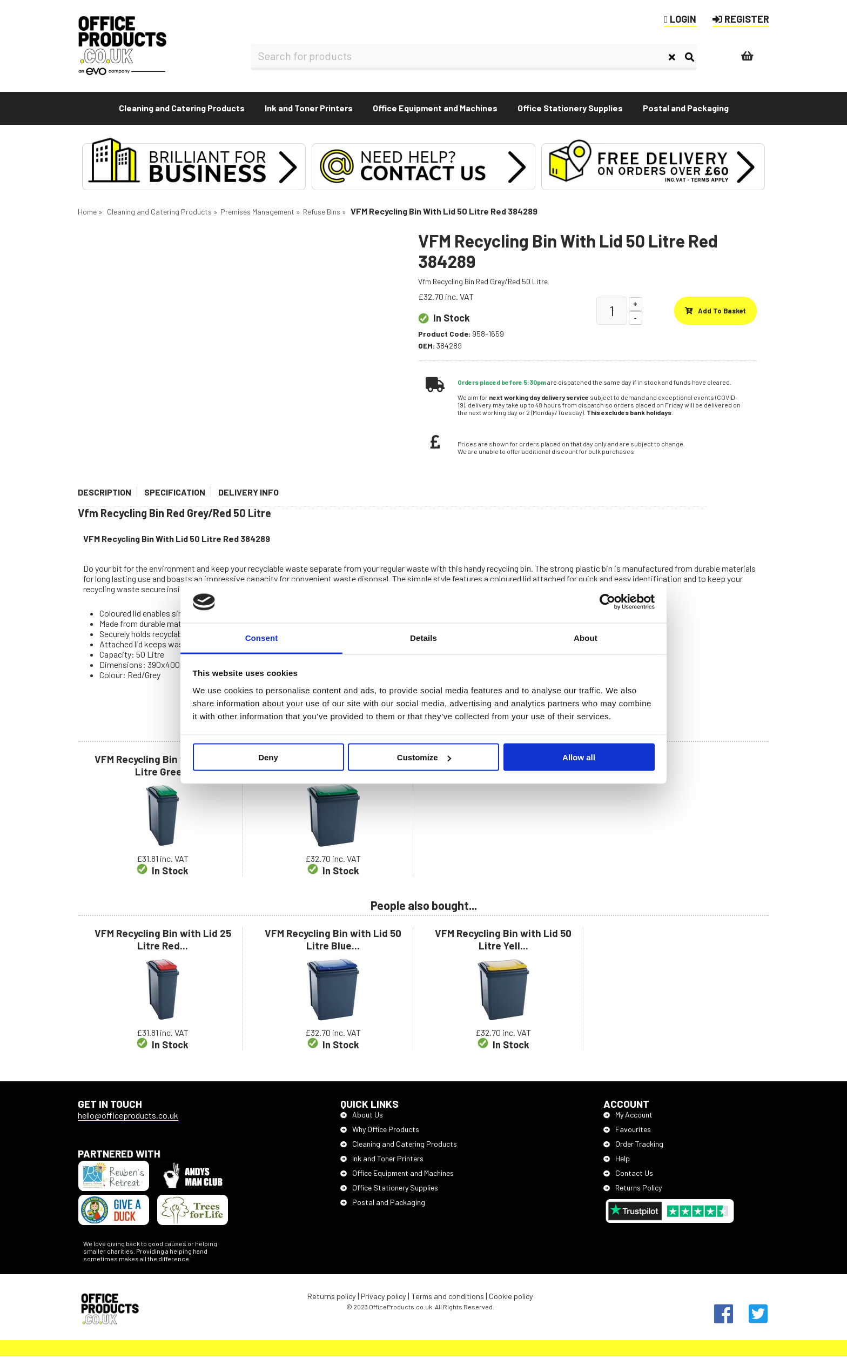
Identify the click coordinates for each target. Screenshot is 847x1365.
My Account (628, 1122)
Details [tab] (423, 637)
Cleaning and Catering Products (159, 219)
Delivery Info (248, 500)
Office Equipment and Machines (397, 1181)
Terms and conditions (447, 1304)
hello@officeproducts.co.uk (128, 1123)
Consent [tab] (261, 637)
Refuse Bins (321, 219)
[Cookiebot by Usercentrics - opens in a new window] (607, 602)
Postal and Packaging (382, 1210)
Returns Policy (632, 1195)
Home (87, 219)
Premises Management (257, 219)
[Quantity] (611, 319)
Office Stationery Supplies (389, 1195)
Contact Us (628, 1181)
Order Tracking (633, 1151)
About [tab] (585, 637)
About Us (361, 1122)
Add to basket (715, 319)
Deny (268, 757)
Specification (174, 500)
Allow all (578, 757)
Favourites (627, 1137)
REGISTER (740, 19)
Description (104, 500)
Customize (424, 757)
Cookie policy (511, 1304)
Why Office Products (379, 1137)
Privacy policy (383, 1304)
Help (616, 1166)
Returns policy (331, 1304)
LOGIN (680, 19)
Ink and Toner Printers (382, 1166)
